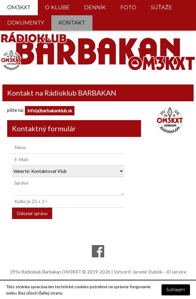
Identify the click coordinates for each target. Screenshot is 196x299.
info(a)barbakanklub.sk (49, 110)
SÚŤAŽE (161, 7)
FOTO (128, 7)
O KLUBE (57, 7)
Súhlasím (175, 289)
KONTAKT (72, 22)
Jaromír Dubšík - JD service (159, 271)
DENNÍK (95, 7)
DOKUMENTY (25, 22)
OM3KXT (19, 7)
